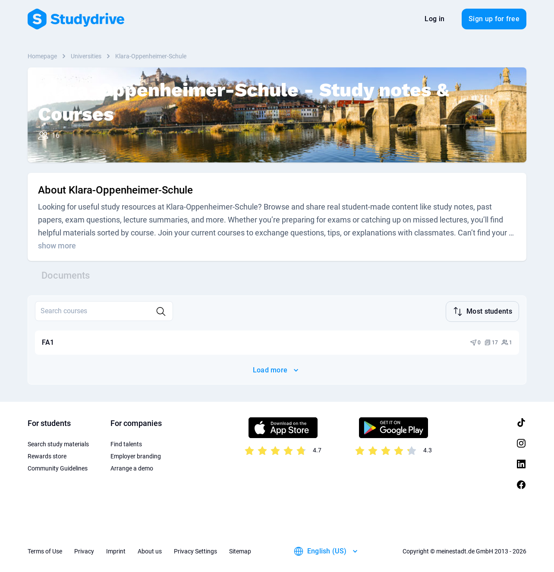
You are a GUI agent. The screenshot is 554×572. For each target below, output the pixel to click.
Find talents (126, 443)
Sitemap (240, 550)
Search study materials (58, 443)
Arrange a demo (131, 467)
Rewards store (47, 455)
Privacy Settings (195, 550)
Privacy (84, 550)
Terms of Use (45, 550)
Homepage (42, 56)
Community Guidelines (58, 467)
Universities (86, 56)
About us (150, 550)
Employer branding (135, 455)
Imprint (116, 550)
